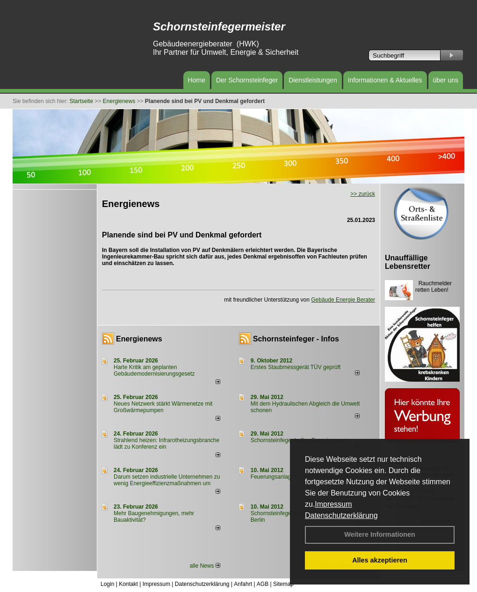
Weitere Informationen (379, 534)
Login (107, 584)
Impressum (333, 504)
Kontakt (128, 584)
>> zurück (362, 194)
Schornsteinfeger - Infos (296, 339)
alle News (204, 565)
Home (196, 80)
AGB (262, 584)
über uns (445, 80)
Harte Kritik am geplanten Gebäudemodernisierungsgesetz (154, 370)
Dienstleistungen (313, 80)
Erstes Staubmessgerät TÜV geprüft (296, 367)
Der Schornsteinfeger (247, 80)
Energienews (139, 339)
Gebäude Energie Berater (343, 299)
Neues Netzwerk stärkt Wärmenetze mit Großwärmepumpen (163, 407)
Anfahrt (243, 584)
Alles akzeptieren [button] (379, 560)
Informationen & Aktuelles (385, 80)
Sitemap (283, 584)
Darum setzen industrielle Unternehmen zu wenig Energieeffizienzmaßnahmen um (167, 480)
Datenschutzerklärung (341, 515)
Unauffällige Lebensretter (407, 262)
